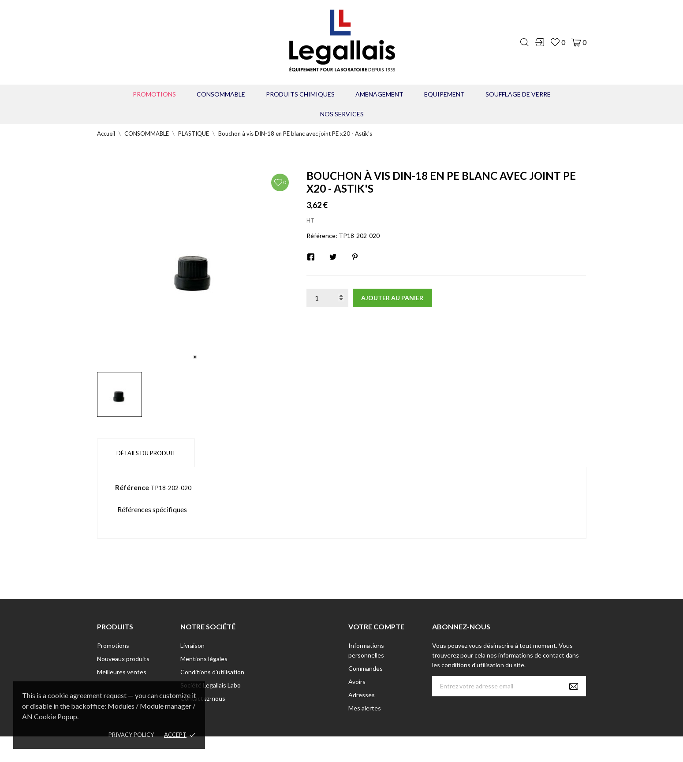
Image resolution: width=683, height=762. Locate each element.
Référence (132, 487)
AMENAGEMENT (379, 94)
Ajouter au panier (392, 297)
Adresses (361, 695)
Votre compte (376, 626)
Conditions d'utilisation (212, 672)
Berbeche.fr (417, 749)
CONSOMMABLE (221, 94)
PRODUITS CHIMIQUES (300, 94)
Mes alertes (364, 708)
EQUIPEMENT (444, 94)
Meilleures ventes (121, 672)
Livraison (192, 645)
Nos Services (342, 114)
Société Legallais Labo (210, 685)
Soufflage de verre (518, 94)
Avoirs (357, 681)
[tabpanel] (195, 267)
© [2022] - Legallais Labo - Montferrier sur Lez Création (325, 749)
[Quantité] (327, 298)
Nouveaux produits (123, 658)
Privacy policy (131, 734)
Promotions (154, 94)
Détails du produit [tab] (146, 453)
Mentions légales (204, 658)
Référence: (321, 235)
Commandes (365, 668)
